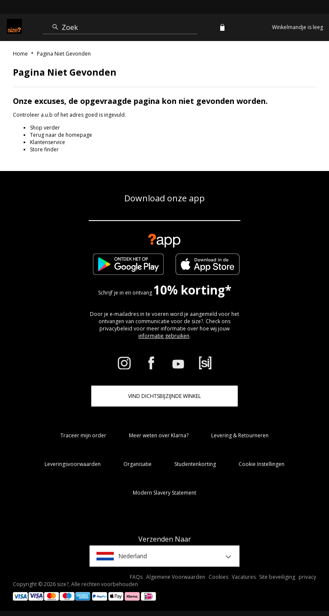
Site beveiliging (277, 577)
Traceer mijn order (83, 435)
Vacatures (244, 577)
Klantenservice (47, 142)
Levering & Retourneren (240, 435)
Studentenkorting (195, 464)
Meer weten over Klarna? (158, 435)
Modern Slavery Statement (164, 492)
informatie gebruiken (163, 335)
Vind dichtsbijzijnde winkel (164, 396)
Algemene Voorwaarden (175, 577)
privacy (307, 577)
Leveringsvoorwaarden (73, 464)
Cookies (218, 577)
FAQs (136, 577)
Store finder (44, 149)
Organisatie (137, 464)
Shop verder (45, 127)
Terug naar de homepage (61, 135)
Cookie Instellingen (261, 464)
